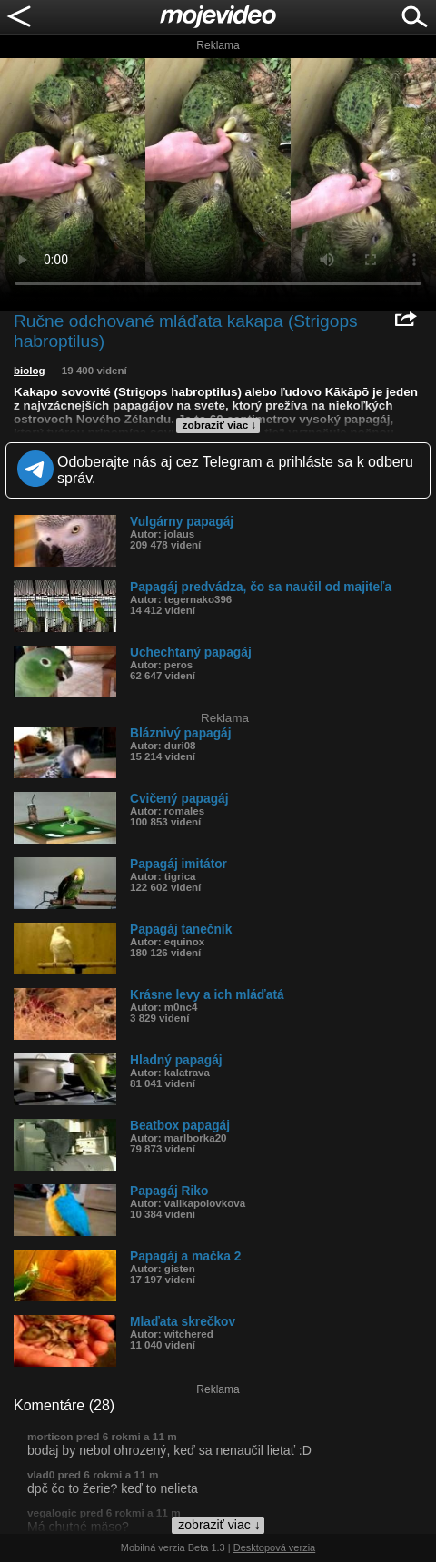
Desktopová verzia (274, 1547)
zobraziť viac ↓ (220, 425)
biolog (29, 370)
